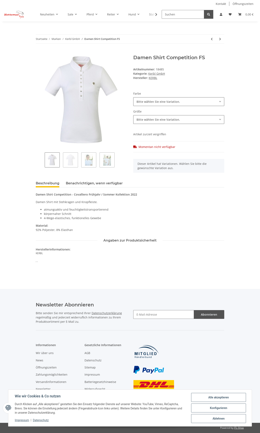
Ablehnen (218, 418)
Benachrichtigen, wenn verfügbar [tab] (94, 183)
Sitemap (90, 367)
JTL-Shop (239, 428)
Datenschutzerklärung (107, 313)
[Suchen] (183, 14)
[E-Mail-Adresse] (163, 314)
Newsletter (43, 389)
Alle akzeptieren (218, 397)
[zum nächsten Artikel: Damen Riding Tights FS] (220, 39)
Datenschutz (93, 360)
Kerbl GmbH (156, 73)
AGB (87, 353)
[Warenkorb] (246, 14)
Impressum (92, 374)
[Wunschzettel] (230, 14)
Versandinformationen (51, 382)
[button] (221, 14)
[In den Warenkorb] (39, 52)
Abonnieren (209, 314)
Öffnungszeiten (243, 4)
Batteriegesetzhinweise (100, 382)
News (39, 360)
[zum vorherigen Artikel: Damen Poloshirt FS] (212, 39)
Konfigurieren (218, 408)
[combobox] (178, 101)
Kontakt (221, 4)
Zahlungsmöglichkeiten (51, 374)
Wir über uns (45, 353)
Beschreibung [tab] (47, 183)
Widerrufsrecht (94, 389)
